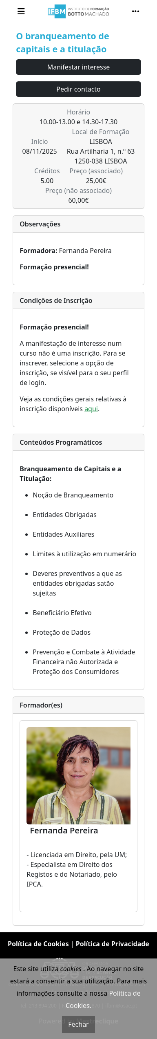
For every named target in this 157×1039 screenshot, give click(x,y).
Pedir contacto (78, 89)
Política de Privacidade (112, 943)
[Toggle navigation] (21, 11)
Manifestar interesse (78, 67)
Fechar (78, 1024)
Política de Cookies (38, 943)
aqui (91, 408)
